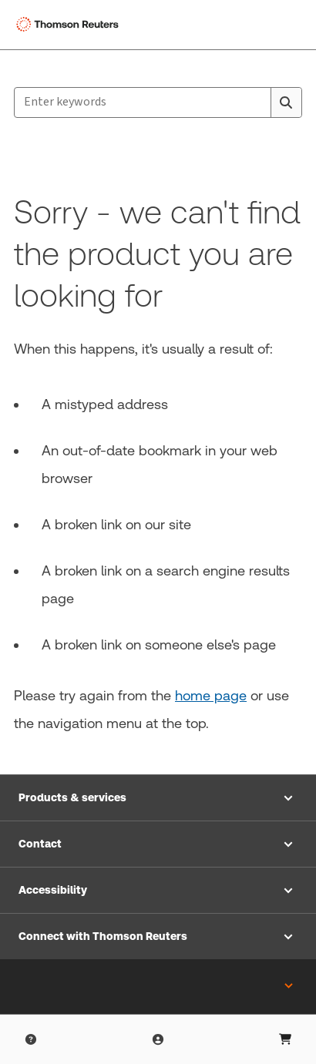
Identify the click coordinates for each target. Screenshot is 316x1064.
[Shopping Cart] (285, 1039)
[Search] (286, 102)
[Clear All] (255, 102)
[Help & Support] (30, 1039)
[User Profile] (158, 1039)
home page (211, 695)
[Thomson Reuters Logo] (70, 24)
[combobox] (158, 102)
